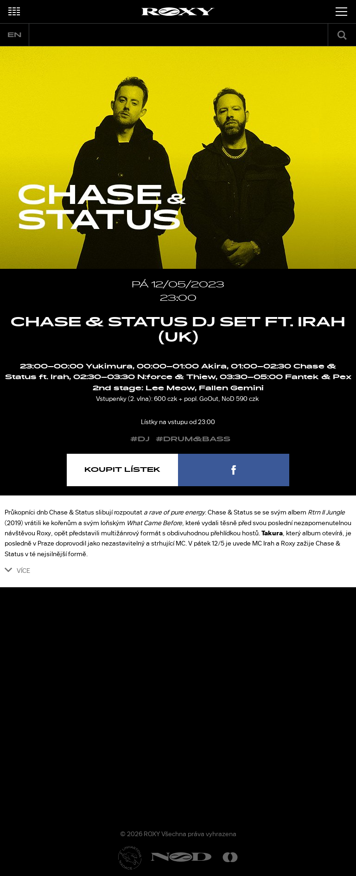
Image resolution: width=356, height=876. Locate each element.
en (14, 35)
